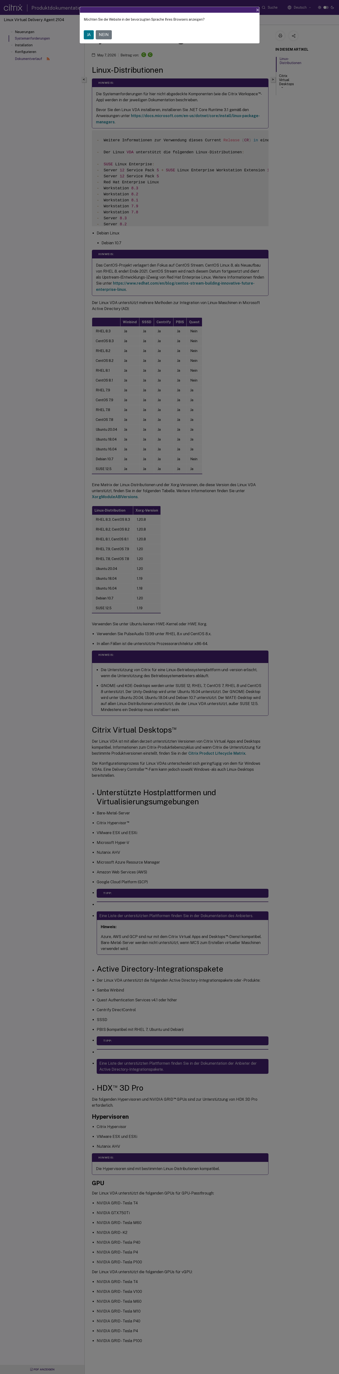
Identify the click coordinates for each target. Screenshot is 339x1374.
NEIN (104, 27)
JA (89, 27)
